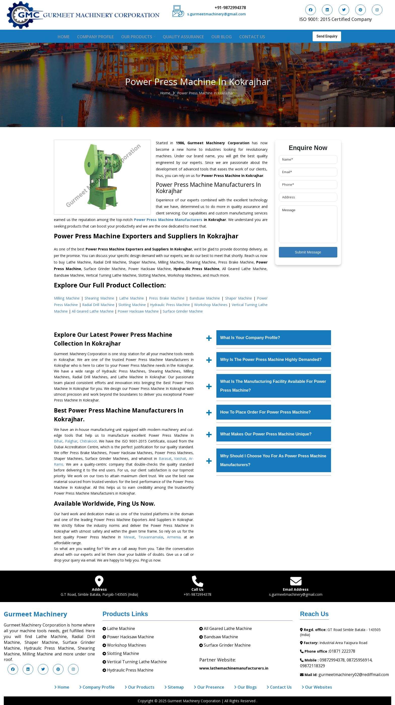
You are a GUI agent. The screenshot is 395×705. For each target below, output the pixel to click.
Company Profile (95, 37)
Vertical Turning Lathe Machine (137, 661)
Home (64, 37)
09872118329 (312, 666)
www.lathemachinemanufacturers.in (233, 668)
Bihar (58, 441)
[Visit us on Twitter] (344, 10)
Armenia (174, 537)
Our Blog (221, 37)
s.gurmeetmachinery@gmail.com (216, 14)
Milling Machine (67, 298)
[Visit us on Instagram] (377, 10)
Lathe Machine (131, 298)
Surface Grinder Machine (183, 311)
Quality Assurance (183, 37)
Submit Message (308, 252)
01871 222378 (342, 651)
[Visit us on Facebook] (310, 10)
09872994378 (332, 660)
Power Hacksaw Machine (138, 311)
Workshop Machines (210, 304)
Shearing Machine (99, 298)
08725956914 (359, 660)
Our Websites (317, 687)
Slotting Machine (132, 304)
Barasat (165, 458)
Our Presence (209, 687)
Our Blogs (245, 687)
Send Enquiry (326, 36)
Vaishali (180, 458)
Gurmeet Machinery (35, 614)
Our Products (138, 37)
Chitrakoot (88, 441)
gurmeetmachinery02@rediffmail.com (353, 674)
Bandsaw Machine (204, 298)
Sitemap (174, 687)
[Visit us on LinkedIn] (327, 10)
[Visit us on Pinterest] (360, 10)
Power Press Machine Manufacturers (168, 219)
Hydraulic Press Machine (170, 304)
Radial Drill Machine (98, 304)
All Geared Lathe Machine (93, 311)
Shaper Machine (238, 298)
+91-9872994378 (230, 7)
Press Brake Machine (166, 298)
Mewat (129, 537)
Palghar (71, 441)
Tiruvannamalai (150, 537)
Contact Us (252, 37)
